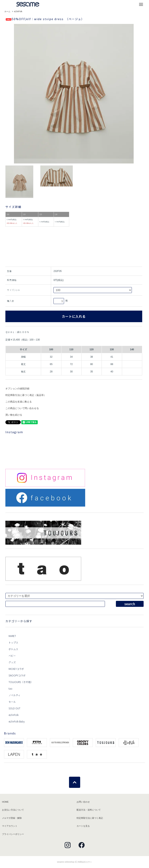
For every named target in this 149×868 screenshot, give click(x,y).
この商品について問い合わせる (22, 408)
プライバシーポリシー (13, 834)
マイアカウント (9, 826)
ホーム (7, 11)
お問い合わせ (83, 802)
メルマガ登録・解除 (12, 818)
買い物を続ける (13, 414)
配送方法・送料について (89, 810)
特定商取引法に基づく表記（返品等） (25, 395)
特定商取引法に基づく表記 (90, 818)
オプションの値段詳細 (17, 388)
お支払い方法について (13, 810)
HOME (5, 802)
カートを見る (83, 826)
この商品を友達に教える (18, 401)
